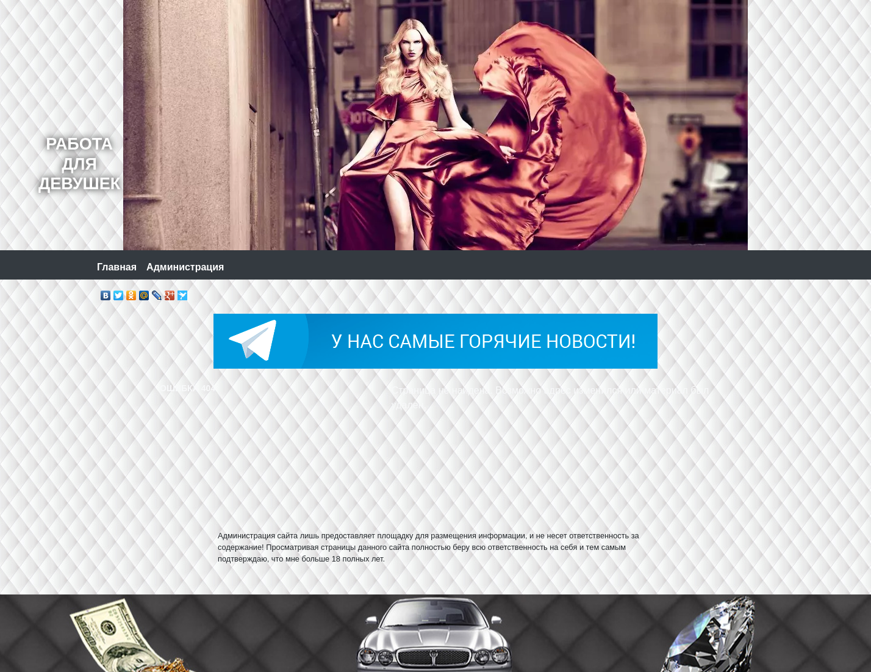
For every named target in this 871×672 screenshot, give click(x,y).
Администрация (185, 267)
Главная (117, 267)
